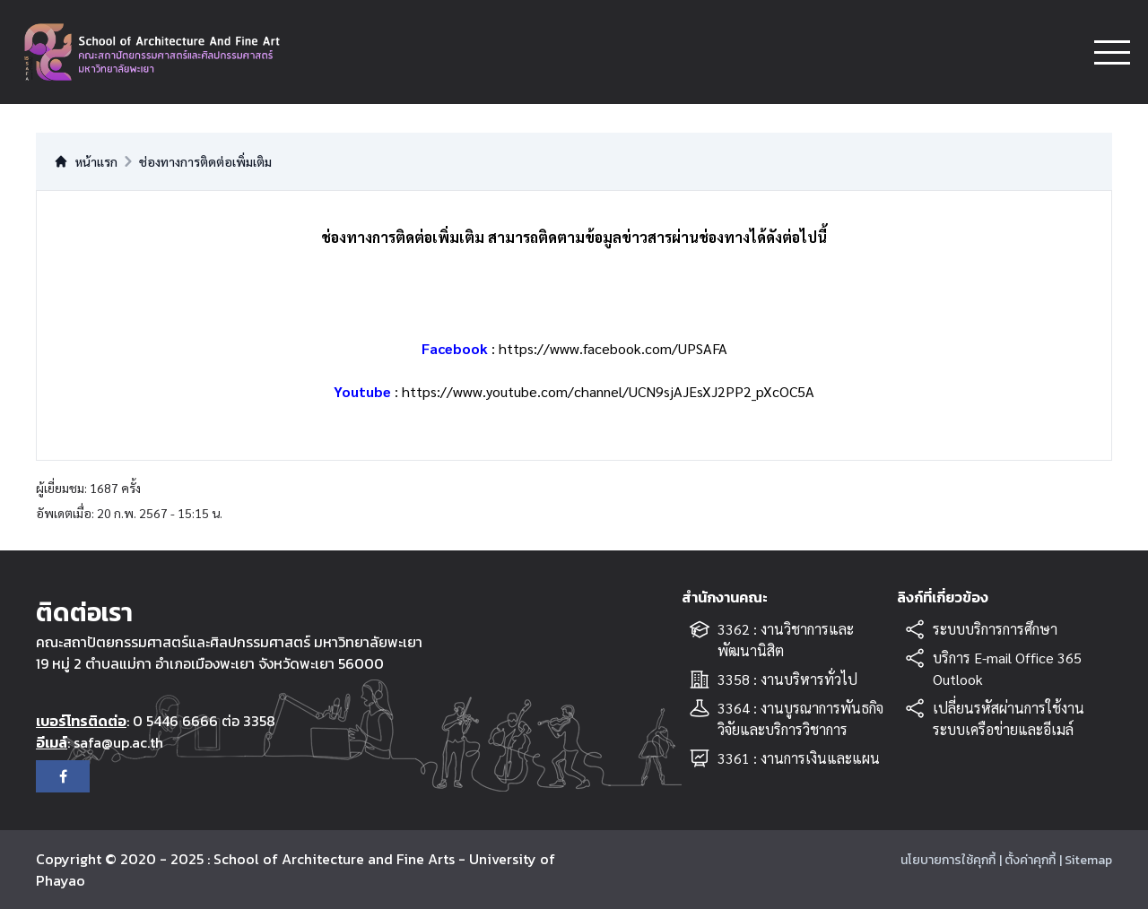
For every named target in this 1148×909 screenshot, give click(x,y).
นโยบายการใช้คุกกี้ (948, 860)
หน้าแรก (85, 161)
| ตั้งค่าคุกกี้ (1027, 860)
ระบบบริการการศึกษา (995, 628)
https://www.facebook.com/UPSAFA (613, 348)
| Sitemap (1085, 860)
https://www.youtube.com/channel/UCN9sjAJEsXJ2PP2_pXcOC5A (608, 391)
